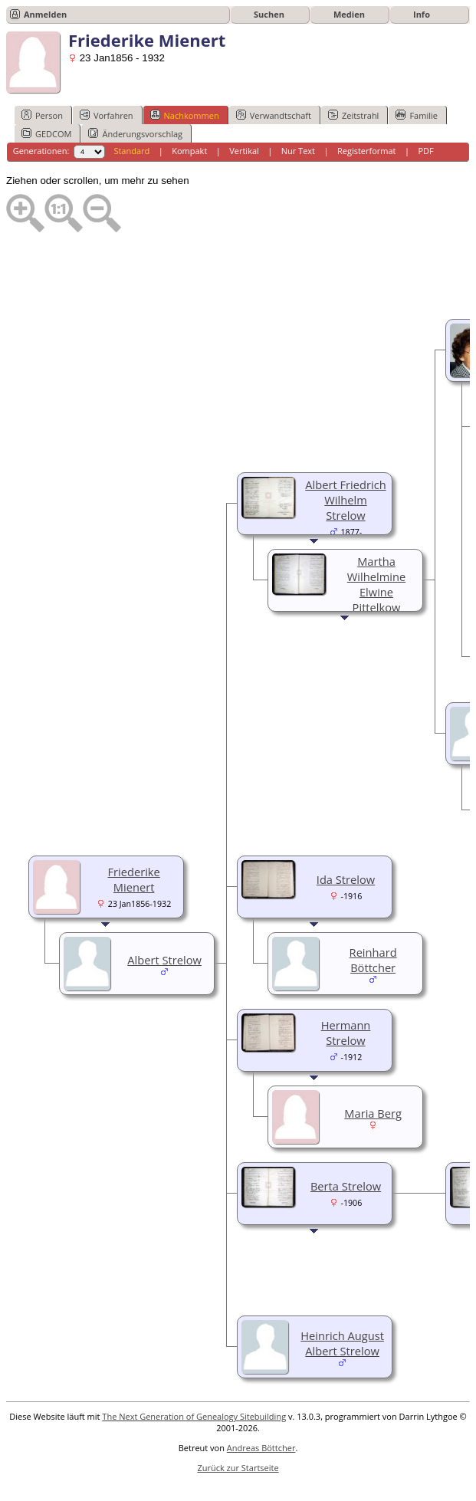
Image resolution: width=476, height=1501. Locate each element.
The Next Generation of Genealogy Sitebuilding (194, 1416)
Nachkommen (184, 115)
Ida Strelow (346, 879)
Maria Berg (373, 1113)
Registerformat (366, 150)
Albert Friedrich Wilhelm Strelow (345, 500)
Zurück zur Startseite (237, 1467)
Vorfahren (106, 115)
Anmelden (45, 14)
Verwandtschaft (273, 115)
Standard (131, 150)
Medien (349, 14)
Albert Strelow (164, 959)
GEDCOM (46, 133)
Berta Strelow (345, 1186)
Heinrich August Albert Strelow (342, 1343)
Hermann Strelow (346, 1032)
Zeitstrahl (353, 115)
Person (42, 115)
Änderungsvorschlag (135, 133)
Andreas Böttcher (261, 1447)
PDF (425, 150)
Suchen (269, 14)
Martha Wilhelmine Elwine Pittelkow (376, 584)
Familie (416, 115)
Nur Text (298, 150)
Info (421, 14)
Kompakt (189, 150)
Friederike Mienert (133, 879)
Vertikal (244, 150)
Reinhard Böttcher (373, 959)
